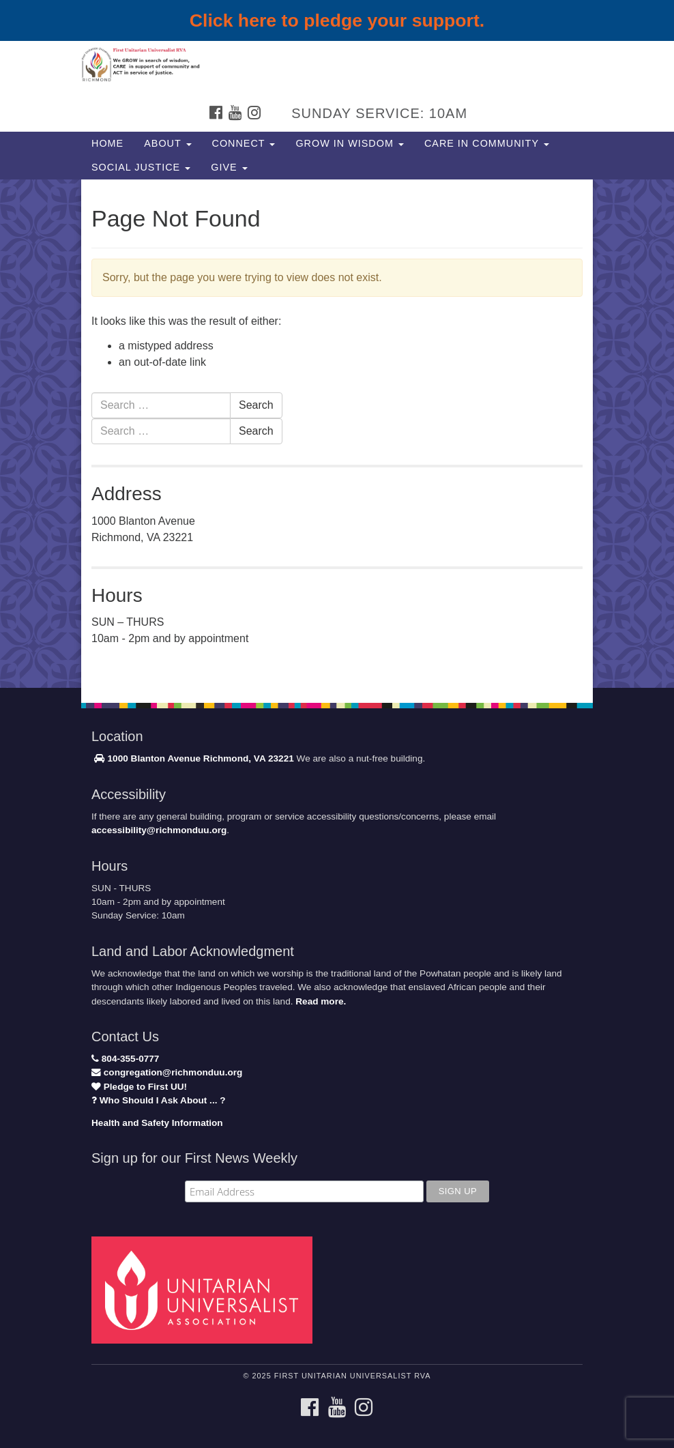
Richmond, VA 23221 (248, 758)
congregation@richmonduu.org (166, 1072)
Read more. (320, 1001)
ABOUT (167, 143)
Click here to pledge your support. (337, 20)
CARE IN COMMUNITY (486, 143)
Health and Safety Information (157, 1123)
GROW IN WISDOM (349, 143)
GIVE (229, 167)
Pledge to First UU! (139, 1087)
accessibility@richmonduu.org (158, 830)
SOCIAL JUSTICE (140, 167)
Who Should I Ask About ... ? (158, 1100)
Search (256, 405)
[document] (337, 433)
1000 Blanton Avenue (147, 758)
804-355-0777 (125, 1059)
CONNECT (244, 143)
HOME (107, 143)
